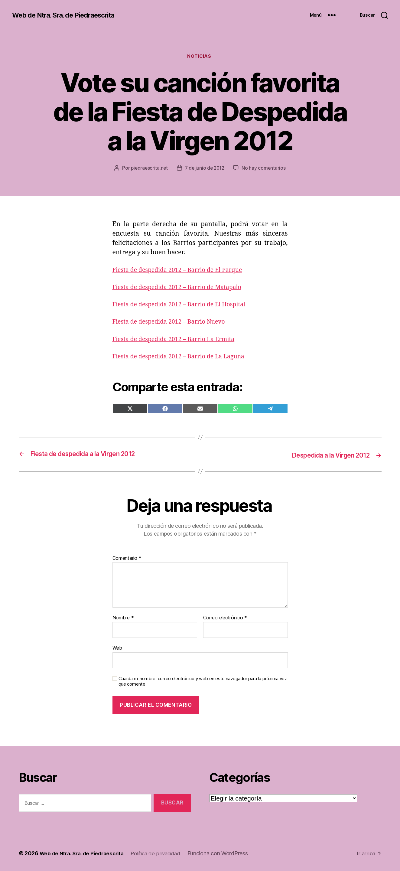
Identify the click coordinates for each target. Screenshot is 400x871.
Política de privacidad (162, 854)
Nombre (123, 618)
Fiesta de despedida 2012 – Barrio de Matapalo (182, 288)
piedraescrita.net (148, 169)
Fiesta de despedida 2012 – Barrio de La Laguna (183, 357)
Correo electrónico (225, 618)
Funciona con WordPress (226, 854)
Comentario (126, 559)
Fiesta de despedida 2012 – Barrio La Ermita (178, 340)
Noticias (200, 57)
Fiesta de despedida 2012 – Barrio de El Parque (182, 271)
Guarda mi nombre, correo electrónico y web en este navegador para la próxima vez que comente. (203, 681)
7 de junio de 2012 (205, 169)
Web (117, 648)
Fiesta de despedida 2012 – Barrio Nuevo (173, 323)
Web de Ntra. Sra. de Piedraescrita (68, 15)
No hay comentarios (265, 169)
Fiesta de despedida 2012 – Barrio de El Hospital (184, 305)
